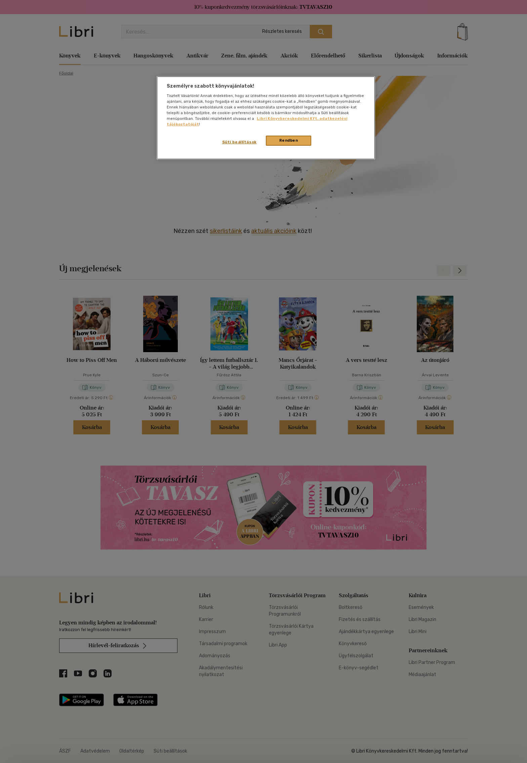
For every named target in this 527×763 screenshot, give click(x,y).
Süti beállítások (239, 142)
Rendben (288, 140)
